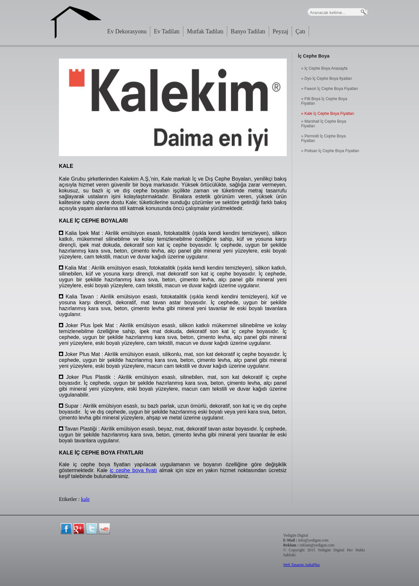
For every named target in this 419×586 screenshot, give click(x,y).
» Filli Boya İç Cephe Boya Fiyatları (324, 101)
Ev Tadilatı (167, 31)
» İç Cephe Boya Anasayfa (324, 68)
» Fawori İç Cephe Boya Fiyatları (329, 88)
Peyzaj (280, 31)
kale (85, 499)
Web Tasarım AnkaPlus (301, 564)
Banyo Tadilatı (248, 31)
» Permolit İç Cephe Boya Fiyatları (323, 138)
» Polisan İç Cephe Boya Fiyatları (330, 151)
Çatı (300, 31)
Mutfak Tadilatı (205, 31)
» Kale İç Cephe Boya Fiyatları (327, 113)
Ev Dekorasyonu (127, 31)
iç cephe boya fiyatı (133, 470)
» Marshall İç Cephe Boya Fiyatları (323, 123)
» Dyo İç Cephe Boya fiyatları (326, 78)
